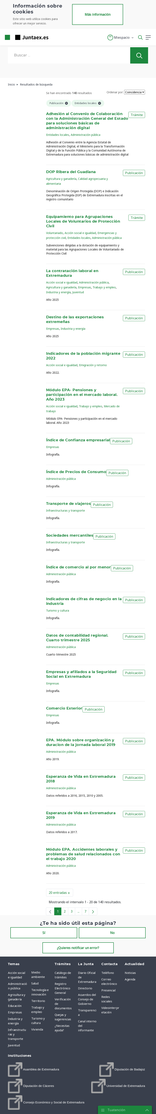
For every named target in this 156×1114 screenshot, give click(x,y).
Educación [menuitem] (15, 1006)
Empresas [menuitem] (15, 1012)
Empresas (84, 287)
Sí (43, 933)
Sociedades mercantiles (69, 535)
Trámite (137, 115)
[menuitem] (33, 1069)
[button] (121, 37)
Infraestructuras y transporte (65, 510)
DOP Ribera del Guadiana (71, 172)
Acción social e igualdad (80, 233)
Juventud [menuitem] (14, 1045)
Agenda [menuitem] (130, 979)
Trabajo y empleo (104, 287)
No (112, 933)
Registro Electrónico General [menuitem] (62, 988)
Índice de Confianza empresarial (78, 440)
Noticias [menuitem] (130, 973)
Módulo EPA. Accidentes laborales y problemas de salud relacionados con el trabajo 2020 (83, 854)
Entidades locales (57, 135)
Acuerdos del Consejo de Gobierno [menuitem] (87, 999)
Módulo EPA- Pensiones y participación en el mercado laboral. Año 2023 (82, 394)
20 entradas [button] (61, 893)
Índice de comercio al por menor (78, 567)
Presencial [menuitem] (108, 990)
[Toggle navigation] (54, 37)
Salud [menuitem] (34, 983)
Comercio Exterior (64, 708)
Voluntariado (54, 233)
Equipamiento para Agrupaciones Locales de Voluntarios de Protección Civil (83, 221)
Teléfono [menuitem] (107, 973)
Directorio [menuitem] (85, 988)
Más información (97, 14)
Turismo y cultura (57, 610)
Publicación (134, 173)
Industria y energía (58, 292)
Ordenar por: (115, 92)
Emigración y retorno (93, 365)
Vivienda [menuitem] (37, 1029)
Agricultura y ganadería (61, 179)
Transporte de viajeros (68, 504)
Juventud (78, 292)
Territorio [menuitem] (38, 1001)
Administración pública (85, 135)
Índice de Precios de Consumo (76, 472)
